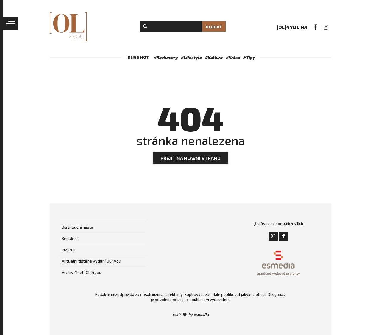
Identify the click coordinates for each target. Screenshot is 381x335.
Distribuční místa (77, 226)
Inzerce (69, 249)
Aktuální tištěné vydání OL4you (91, 260)
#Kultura (213, 57)
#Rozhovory (165, 57)
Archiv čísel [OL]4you (82, 272)
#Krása (232, 57)
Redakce (70, 238)
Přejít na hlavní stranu (190, 158)
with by (191, 314)
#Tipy (249, 57)
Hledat (214, 26)
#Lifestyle (191, 57)
